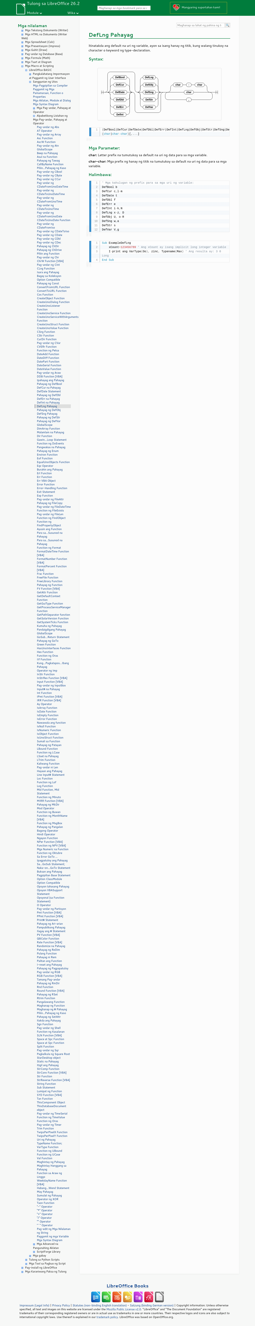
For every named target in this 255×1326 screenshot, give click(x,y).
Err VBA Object (46, 481)
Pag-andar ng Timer (49, 1125)
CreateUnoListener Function (48, 307)
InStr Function (46, 674)
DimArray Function (48, 428)
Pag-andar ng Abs (48, 127)
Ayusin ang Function (49, 529)
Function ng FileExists (50, 510)
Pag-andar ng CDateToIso (53, 231)
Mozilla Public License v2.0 (123, 1309)
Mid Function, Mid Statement (48, 791)
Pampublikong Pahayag (51, 927)
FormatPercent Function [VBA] (52, 568)
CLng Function (46, 268)
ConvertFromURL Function (53, 287)
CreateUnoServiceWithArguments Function (54, 318)
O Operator (44, 905)
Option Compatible (48, 280)
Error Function (46, 484)
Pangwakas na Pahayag (51, 447)
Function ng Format (49, 548)
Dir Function (44, 436)
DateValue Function (49, 369)
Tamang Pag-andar (48, 979)
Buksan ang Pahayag (49, 871)
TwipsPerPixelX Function (52, 1132)
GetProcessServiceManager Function (54, 609)
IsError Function (47, 719)
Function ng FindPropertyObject (49, 523)
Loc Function (45, 778)
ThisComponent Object (51, 1102)
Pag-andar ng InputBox (51, 685)
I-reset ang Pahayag (49, 964)
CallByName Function (50, 164)
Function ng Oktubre (49, 853)
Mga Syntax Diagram (45, 104)
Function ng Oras (47, 656)
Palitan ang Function (49, 961)
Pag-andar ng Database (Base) (44, 54)
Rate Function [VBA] (49, 942)
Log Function (45, 786)
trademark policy (107, 1317)
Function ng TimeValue (51, 1117)
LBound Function (47, 749)
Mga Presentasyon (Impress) (42, 46)
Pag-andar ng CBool (49, 172)
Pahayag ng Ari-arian (50, 924)
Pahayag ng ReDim (48, 950)
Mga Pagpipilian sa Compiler (50, 85)
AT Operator (44, 131)
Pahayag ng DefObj (49, 410)
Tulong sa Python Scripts (44, 1259)
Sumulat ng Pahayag (49, 1195)
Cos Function (45, 294)
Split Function (45, 1046)
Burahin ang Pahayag (50, 469)
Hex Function (45, 652)
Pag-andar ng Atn (48, 145)
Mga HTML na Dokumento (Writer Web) (44, 36)
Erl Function (44, 473)
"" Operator (44, 1221)
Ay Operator (44, 704)
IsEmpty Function (47, 715)
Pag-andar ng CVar (49, 343)
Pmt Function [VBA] (49, 912)
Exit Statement (46, 492)
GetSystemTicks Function (52, 622)
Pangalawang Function (51, 1002)
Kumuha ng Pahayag (49, 626)
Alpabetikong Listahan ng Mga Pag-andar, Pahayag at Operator (50, 119)
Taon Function (45, 1203)
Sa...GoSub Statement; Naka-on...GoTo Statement (53, 866)
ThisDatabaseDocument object (51, 1108)
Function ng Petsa (48, 350)
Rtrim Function (46, 998)
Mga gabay (39, 1255)
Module (33, 12)
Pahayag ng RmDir (48, 983)
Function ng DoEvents (50, 443)
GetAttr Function (47, 592)
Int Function (44, 693)
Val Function (44, 1158)
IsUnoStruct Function (50, 737)
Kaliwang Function (48, 763)
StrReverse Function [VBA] (53, 1080)
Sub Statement (46, 1087)
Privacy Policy (61, 1305)
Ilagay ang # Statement (51, 931)
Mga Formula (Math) (37, 58)
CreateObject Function (51, 298)
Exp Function (45, 495)
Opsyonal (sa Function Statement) (50, 899)
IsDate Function (46, 711)
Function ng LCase (48, 752)
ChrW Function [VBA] (50, 261)
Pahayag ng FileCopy (50, 503)
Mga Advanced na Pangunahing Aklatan (46, 1246)
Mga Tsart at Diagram (38, 62)
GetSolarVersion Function (53, 618)
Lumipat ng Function (49, 1091)
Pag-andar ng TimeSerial (52, 1113)
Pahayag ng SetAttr (49, 1017)
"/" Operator (44, 1218)
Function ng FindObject (51, 518)
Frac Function (45, 574)
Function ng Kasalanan (51, 1032)
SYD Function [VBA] (49, 1095)
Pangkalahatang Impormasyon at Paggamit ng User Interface (49, 76)
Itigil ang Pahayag (48, 1065)
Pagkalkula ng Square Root (53, 1054)
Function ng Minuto (49, 797)
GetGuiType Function (50, 603)
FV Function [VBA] (48, 588)
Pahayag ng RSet (47, 994)
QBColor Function (48, 938)
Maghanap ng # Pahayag (52, 1009)
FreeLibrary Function (49, 581)
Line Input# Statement (50, 775)
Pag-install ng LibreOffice (41, 1267)
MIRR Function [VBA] (50, 801)
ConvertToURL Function (52, 291)
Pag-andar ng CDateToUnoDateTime (51, 192)
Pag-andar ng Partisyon (51, 909)
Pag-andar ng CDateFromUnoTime (49, 199)
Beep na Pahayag (47, 153)
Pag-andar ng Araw (49, 373)
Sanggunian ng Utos (45, 81)
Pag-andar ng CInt (48, 265)
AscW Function (46, 142)
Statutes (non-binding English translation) (99, 1305)
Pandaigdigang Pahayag (51, 629)
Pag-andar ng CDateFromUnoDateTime (52, 184)
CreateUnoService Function (53, 313)
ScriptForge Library (48, 1251)
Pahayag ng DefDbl (49, 395)
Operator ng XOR (47, 1199)
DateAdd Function (48, 354)
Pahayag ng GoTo (47, 641)
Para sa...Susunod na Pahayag (50, 534)
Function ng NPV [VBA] (51, 845)
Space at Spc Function (50, 1039)
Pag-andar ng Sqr (48, 1050)
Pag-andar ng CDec (49, 242)
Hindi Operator (46, 834)
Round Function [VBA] (50, 991)
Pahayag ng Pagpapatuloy (52, 968)
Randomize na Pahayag (51, 946)
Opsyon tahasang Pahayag (53, 886)
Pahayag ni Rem (46, 957)
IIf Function (44, 659)
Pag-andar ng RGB (48, 972)
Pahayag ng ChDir (48, 246)
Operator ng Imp (47, 670)
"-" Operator (44, 1206)
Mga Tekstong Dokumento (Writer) (46, 30)
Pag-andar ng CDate (49, 235)
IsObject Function (48, 734)
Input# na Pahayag (48, 689)
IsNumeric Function (49, 730)
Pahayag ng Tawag (48, 160)
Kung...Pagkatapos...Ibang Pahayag (53, 665)
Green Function (46, 644)
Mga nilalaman (32, 25)
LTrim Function (46, 760)
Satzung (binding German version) (152, 1305)
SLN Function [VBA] (49, 1035)
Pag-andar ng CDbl (49, 239)
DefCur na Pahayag (49, 387)
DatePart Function (48, 361)
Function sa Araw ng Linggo (49, 1175)
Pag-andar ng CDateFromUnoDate (49, 214)
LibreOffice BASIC (40, 70)
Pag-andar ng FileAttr (50, 499)
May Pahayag (45, 1192)
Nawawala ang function (51, 723)
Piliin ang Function (48, 253)
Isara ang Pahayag (48, 272)
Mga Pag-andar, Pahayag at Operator (52, 110)
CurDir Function (46, 339)
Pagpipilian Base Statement (53, 875)
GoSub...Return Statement (53, 637)
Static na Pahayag (48, 1061)
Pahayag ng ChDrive (49, 250)
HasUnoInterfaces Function (54, 648)
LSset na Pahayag (48, 756)
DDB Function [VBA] (50, 376)
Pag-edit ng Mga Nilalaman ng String (53, 1231)
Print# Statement (47, 920)
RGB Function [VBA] (49, 976)
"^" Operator (45, 1225)
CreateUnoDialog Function (53, 302)
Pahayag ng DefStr (48, 417)
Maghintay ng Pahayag (51, 1162)
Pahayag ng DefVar (49, 421)
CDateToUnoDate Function (53, 220)
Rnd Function (45, 987)
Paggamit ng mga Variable (53, 1236)
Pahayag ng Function (50, 585)
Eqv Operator (45, 466)
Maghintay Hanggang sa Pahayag (51, 1167)
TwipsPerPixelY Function (52, 1136)
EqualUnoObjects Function (53, 462)
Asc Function (45, 138)
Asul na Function (47, 157)
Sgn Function (45, 1024)
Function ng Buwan (49, 812)
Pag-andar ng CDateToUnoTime (48, 207)
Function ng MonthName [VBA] (52, 817)
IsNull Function (46, 726)
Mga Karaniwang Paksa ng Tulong (45, 1271)
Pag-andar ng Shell (49, 1028)
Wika (71, 12)
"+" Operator (45, 1214)
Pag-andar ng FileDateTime (54, 507)
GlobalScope (44, 149)
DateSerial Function (49, 365)
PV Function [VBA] (48, 935)
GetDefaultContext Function (48, 598)
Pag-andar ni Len (47, 767)
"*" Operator (44, 1210)
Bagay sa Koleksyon (49, 276)
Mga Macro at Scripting (39, 66)
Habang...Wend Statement (53, 1188)
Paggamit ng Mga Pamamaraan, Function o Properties (48, 93)
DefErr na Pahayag (48, 399)
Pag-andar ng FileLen (50, 514)
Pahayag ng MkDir (48, 804)
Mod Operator (45, 808)
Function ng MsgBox (49, 823)
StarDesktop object (49, 1058)
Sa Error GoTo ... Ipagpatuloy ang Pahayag (52, 858)
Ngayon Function (47, 838)
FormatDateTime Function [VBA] (53, 553)
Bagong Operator (47, 830)
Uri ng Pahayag (46, 1139)
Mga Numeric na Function (52, 849)
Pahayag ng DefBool (49, 384)
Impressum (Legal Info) (34, 1305)
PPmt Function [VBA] (50, 916)
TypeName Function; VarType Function (49, 1145)
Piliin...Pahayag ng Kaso (51, 168)
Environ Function (47, 454)
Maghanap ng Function (51, 1005)
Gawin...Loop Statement (52, 440)
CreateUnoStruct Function (53, 324)
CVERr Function (47, 347)
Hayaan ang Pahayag (49, 771)
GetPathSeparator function (53, 615)
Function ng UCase (48, 1154)
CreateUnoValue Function (53, 328)
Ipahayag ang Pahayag (50, 380)
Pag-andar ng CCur (49, 179)
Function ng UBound (49, 1151)
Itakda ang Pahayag (49, 1020)
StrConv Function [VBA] (52, 1072)
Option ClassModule (49, 879)
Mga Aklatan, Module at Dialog (52, 100)
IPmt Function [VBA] (49, 696)
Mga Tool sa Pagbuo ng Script (47, 1263)
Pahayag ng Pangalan (50, 827)
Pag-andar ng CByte (49, 175)
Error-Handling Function (52, 488)
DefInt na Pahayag (48, 402)
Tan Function (45, 1099)
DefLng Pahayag (47, 406)
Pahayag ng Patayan (49, 745)
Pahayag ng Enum (48, 451)
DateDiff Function (48, 358)
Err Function (44, 477)
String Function (46, 1084)
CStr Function (45, 335)
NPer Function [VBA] (50, 842)
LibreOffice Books (127, 1286)
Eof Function (45, 458)
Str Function (44, 1076)
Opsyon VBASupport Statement (50, 892)
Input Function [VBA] (50, 682)
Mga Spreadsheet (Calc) (39, 42)
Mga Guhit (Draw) (36, 50)
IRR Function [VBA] (49, 700)
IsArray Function (47, 708)
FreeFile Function (47, 577)
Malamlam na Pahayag (50, 432)
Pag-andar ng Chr (48, 257)
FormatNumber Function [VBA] (52, 560)
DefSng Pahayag (47, 414)
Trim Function (45, 1128)
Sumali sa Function (48, 741)
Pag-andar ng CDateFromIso (46, 225)
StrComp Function (48, 1069)
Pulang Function (47, 953)
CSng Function (46, 332)
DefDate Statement (49, 391)
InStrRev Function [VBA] (52, 678)
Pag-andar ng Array (49, 134)
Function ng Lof (46, 782)
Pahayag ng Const (48, 283)
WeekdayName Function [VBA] (52, 1182)
